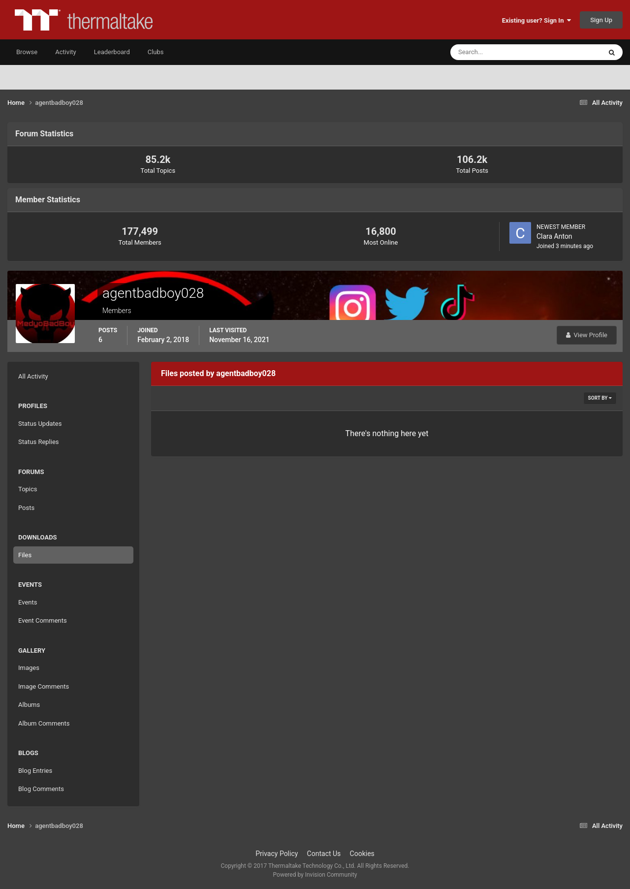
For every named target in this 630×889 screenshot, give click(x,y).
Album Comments (43, 723)
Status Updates (40, 423)
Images (28, 667)
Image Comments (43, 686)
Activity (65, 52)
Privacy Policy (276, 853)
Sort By (600, 398)
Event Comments (42, 620)
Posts (26, 507)
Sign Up (601, 20)
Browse (26, 52)
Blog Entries (35, 770)
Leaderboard (112, 52)
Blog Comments (41, 789)
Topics (27, 489)
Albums (29, 704)
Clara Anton (554, 236)
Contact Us (324, 853)
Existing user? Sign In (536, 20)
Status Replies (38, 441)
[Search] (495, 52)
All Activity (33, 376)
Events (27, 602)
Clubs (156, 52)
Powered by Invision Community (315, 874)
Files (25, 555)
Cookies (362, 853)
